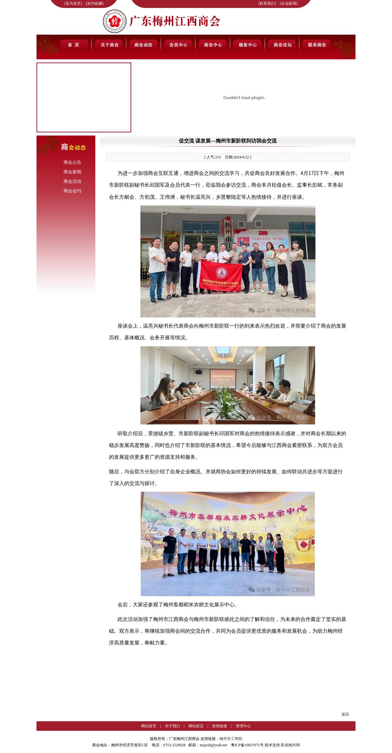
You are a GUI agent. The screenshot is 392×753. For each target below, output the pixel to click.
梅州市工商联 (231, 738)
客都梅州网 (290, 745)
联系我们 (267, 3)
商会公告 (72, 162)
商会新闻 (72, 172)
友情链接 (219, 726)
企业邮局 (288, 3)
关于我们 (172, 726)
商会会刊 (72, 191)
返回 (345, 714)
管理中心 (243, 726)
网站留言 (196, 726)
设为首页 (73, 3)
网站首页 (148, 726)
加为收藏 (94, 3)
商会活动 (72, 181)
